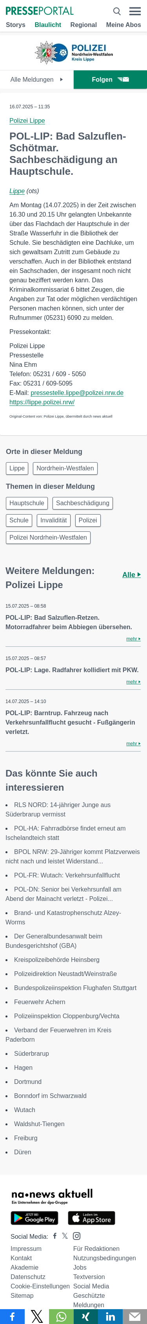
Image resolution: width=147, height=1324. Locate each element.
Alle (131, 575)
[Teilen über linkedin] (110, 1316)
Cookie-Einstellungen (40, 1286)
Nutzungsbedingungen (104, 1258)
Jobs (80, 1267)
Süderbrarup (31, 1053)
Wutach (24, 1110)
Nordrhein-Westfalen (65, 468)
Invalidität (53, 520)
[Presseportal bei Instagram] (74, 1235)
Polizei (88, 520)
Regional (84, 25)
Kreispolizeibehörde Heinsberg (57, 959)
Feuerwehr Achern (39, 1002)
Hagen (23, 1067)
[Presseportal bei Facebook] (52, 1236)
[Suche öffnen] (117, 11)
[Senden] (135, 1316)
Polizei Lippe (27, 120)
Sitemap (22, 1295)
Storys (15, 25)
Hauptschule (26, 503)
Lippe (17, 191)
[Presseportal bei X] (62, 1236)
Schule (19, 520)
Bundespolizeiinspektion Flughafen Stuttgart (75, 988)
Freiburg (26, 1138)
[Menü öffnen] (135, 11)
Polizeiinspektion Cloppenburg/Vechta (67, 1016)
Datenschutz (28, 1277)
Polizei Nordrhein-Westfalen (48, 537)
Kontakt (21, 1258)
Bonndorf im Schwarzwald (50, 1096)
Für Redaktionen (96, 1248)
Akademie (24, 1267)
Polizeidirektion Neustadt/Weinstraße (65, 974)
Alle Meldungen (36, 79)
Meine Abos (123, 25)
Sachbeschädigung (82, 503)
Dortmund (28, 1081)
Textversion (89, 1277)
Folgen (110, 79)
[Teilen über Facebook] (12, 1316)
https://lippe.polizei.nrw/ (41, 402)
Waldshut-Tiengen (39, 1124)
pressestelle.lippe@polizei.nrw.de (77, 392)
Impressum (26, 1248)
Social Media (91, 1286)
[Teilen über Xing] (86, 1316)
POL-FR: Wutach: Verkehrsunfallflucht (67, 875)
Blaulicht (47, 25)
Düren (22, 1152)
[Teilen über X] (37, 1316)
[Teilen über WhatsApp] (61, 1316)
